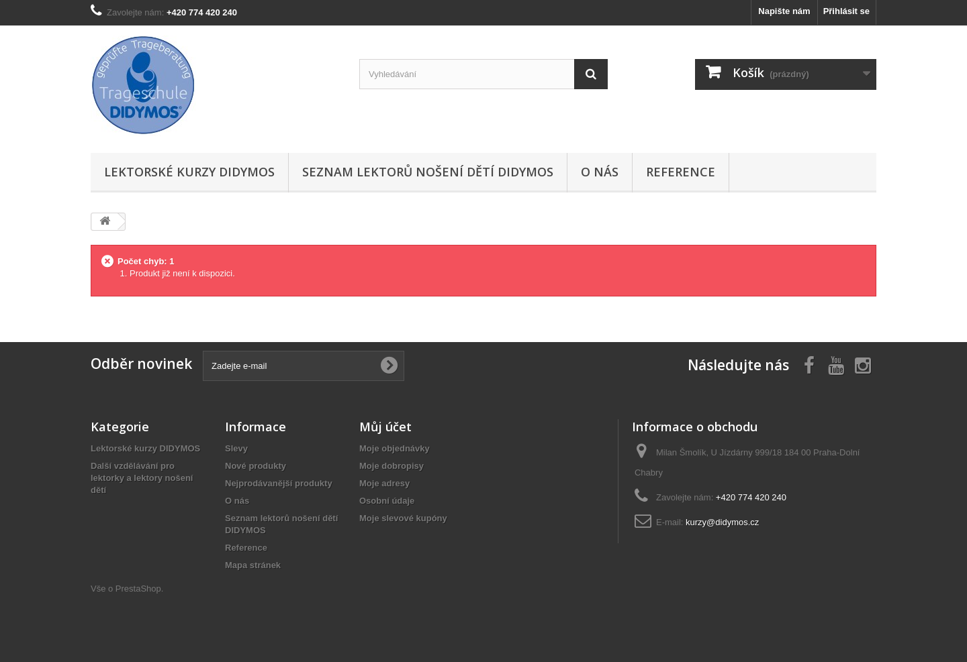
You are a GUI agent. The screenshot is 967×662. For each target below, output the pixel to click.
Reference (680, 172)
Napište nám (784, 11)
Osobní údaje (386, 501)
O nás (599, 172)
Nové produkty (255, 466)
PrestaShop (138, 589)
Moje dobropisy (391, 466)
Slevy (236, 448)
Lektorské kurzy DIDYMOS (189, 172)
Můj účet (385, 427)
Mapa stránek (253, 565)
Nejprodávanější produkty (278, 483)
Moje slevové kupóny (403, 518)
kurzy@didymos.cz (722, 522)
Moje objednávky (394, 448)
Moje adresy (384, 483)
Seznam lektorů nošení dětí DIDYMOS (427, 172)
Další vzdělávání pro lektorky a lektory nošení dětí (142, 478)
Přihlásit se (846, 11)
